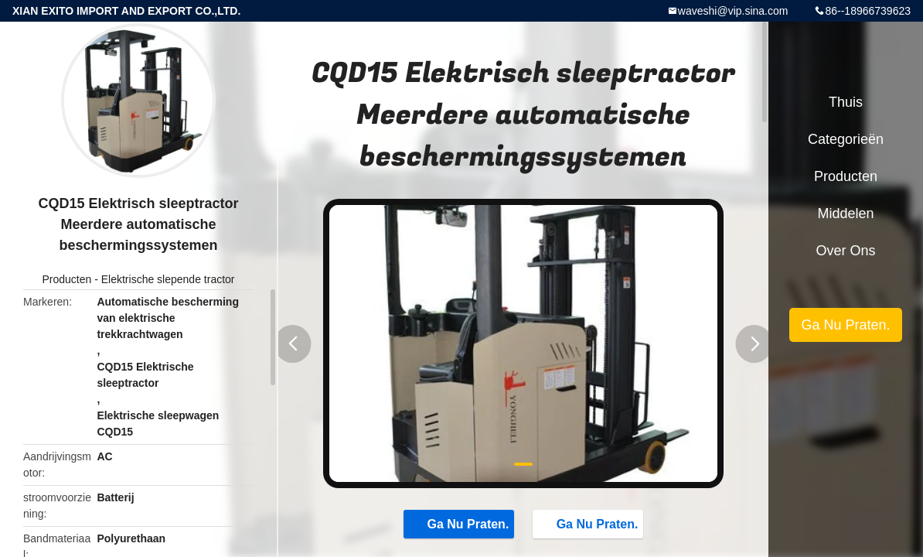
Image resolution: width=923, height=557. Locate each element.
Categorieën (846, 139)
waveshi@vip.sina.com (733, 11)
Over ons (845, 250)
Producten (66, 279)
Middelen (845, 213)
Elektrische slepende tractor (168, 279)
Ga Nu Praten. (460, 523)
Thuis (846, 102)
